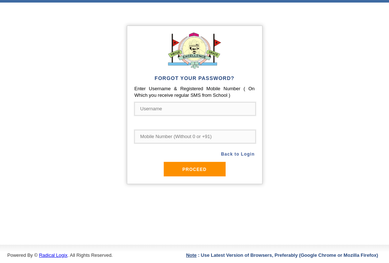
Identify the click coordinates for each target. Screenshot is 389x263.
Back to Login (237, 154)
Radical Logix (53, 255)
